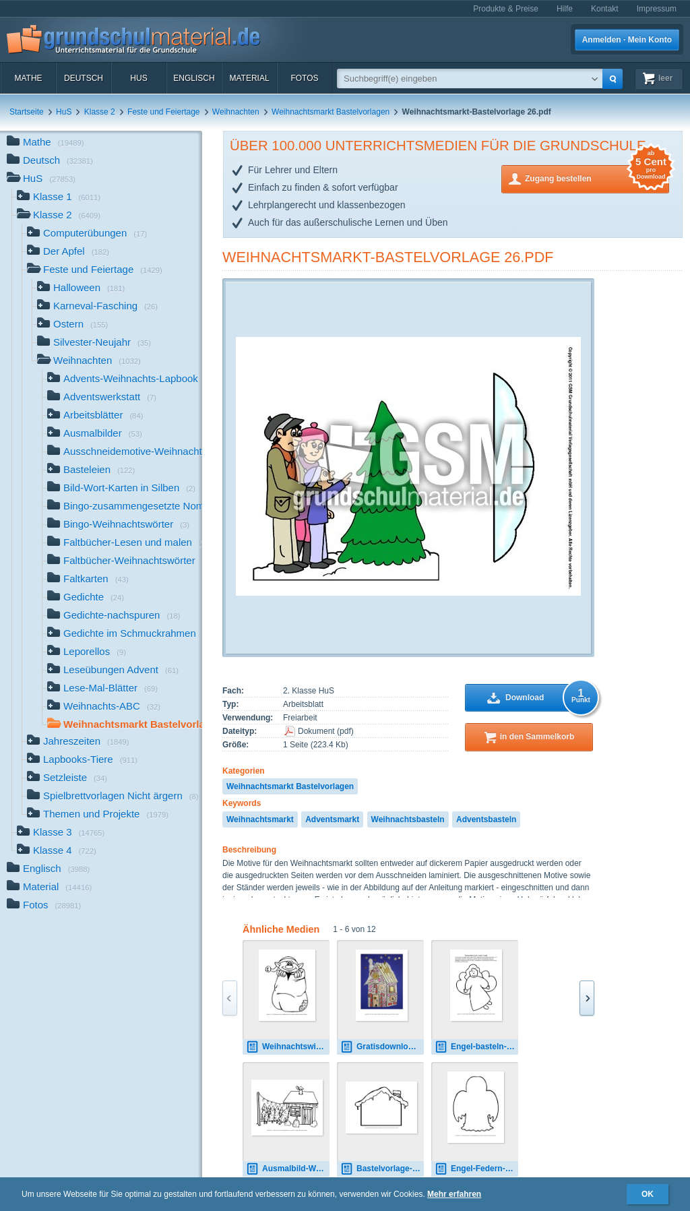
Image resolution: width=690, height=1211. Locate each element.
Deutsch (83, 78)
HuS (138, 78)
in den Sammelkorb (537, 736)
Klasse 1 (58, 197)
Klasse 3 (60, 833)
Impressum (657, 8)
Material (249, 78)
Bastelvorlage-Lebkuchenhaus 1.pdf (382, 1168)
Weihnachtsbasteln (408, 819)
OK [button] (647, 1194)
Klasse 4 (56, 851)
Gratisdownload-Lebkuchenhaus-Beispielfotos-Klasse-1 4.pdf (382, 1047)
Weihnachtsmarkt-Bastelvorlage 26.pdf (388, 257)
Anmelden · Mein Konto (627, 39)
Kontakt (605, 8)
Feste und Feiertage (163, 112)
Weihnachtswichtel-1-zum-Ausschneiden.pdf (288, 1047)
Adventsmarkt (332, 819)
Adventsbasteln (486, 819)
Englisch (193, 78)
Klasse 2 (99, 112)
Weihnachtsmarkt (260, 819)
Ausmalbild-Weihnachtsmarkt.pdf (288, 1168)
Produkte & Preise (505, 8)
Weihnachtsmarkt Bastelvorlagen (330, 112)
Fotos (304, 78)
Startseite (26, 112)
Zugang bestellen (597, 177)
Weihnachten (235, 112)
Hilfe (565, 8)
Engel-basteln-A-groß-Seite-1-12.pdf (476, 1047)
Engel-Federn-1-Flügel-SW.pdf (476, 1168)
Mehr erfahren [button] (454, 1194)
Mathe (28, 78)
